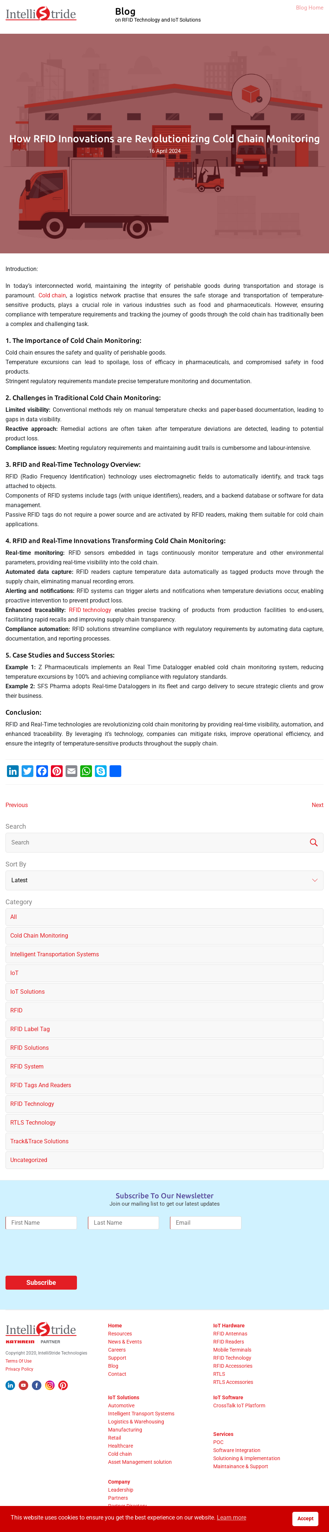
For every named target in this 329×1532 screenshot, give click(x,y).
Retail (114, 1438)
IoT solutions (27, 991)
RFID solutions (29, 1047)
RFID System (27, 1066)
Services (223, 1434)
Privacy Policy (19, 1369)
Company (119, 1482)
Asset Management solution (140, 1462)
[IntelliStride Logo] (41, 17)
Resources (120, 1334)
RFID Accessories (232, 1366)
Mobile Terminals (232, 1350)
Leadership (120, 1490)
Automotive (121, 1405)
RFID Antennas (230, 1334)
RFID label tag (30, 1029)
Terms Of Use (18, 1361)
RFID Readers (228, 1342)
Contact (117, 1374)
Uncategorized (28, 1160)
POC (218, 1442)
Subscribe (41, 1282)
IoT (14, 973)
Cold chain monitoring (39, 935)
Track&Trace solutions (39, 1141)
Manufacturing (125, 1430)
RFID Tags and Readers (40, 1085)
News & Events (125, 1342)
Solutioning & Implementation (246, 1458)
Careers (117, 1350)
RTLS (219, 1374)
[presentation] (61, 1255)
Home (115, 1325)
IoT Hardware (229, 1325)
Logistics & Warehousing (136, 1422)
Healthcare (120, 1446)
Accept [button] (305, 1518)
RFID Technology (32, 1103)
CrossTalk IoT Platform (239, 1405)
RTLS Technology (33, 1122)
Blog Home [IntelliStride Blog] (302, 17)
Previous (16, 805)
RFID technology (90, 609)
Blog (113, 1366)
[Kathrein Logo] (32, 1341)
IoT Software (228, 1397)
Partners (118, 1498)
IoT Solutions (123, 1397)
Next (318, 805)
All (13, 916)
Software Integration (236, 1450)
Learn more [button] (231, 1517)
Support (117, 1358)
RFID (16, 1010)
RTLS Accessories (233, 1382)
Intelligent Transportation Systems (54, 954)
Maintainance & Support (240, 1466)
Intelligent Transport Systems (141, 1413)
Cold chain (52, 295)
